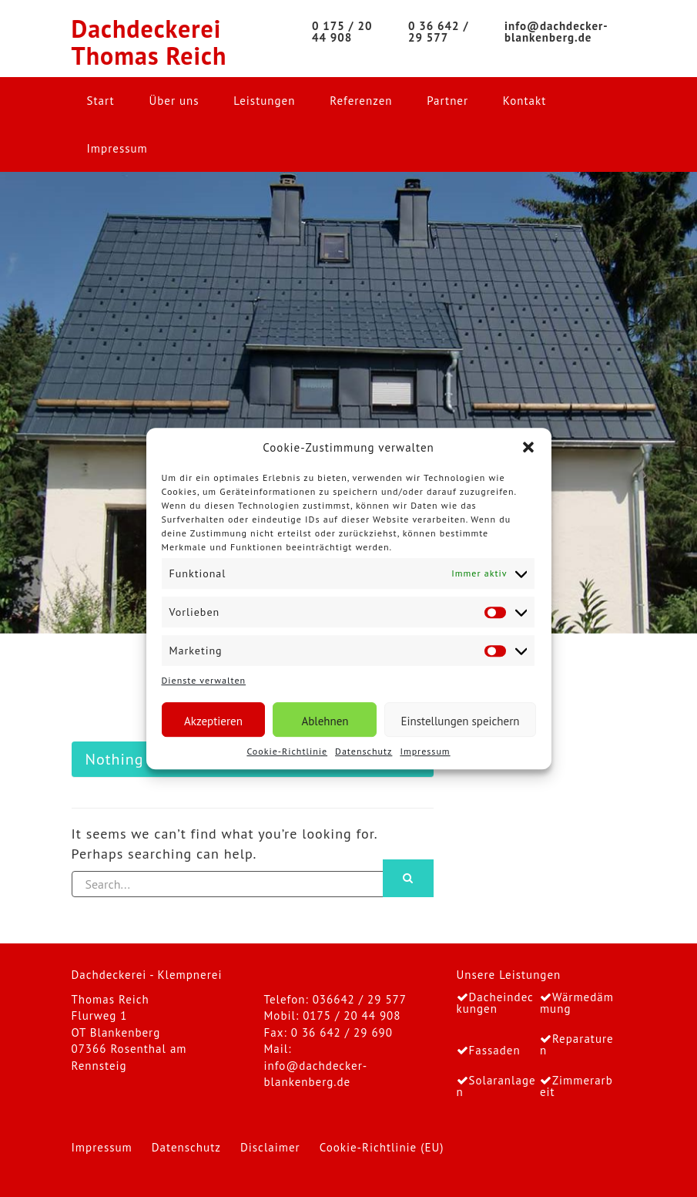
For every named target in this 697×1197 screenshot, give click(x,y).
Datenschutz (363, 751)
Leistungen (264, 100)
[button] (528, 447)
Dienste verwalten (204, 680)
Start (101, 100)
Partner (447, 100)
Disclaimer (270, 1147)
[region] (348, 403)
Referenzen (361, 100)
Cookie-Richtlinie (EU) (382, 1147)
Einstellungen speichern (459, 721)
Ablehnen (324, 721)
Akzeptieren (213, 721)
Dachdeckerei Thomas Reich (149, 42)
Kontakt (524, 100)
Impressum (425, 751)
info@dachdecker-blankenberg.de (316, 1073)
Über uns (174, 100)
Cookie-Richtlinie (286, 751)
